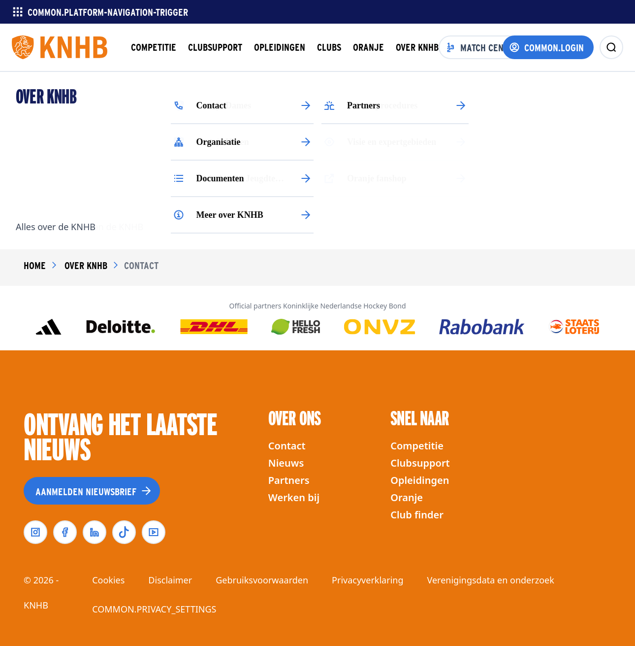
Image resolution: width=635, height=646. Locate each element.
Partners (289, 480)
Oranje (406, 497)
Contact (287, 445)
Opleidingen (419, 480)
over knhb (85, 265)
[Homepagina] (59, 47)
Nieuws (286, 463)
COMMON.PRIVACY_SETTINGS (154, 609)
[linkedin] (94, 532)
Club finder (417, 514)
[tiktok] (124, 532)
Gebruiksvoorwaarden (262, 580)
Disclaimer (170, 580)
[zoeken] (611, 47)
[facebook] (65, 532)
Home (35, 265)
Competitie (417, 445)
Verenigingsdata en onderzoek (490, 580)
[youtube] (153, 532)
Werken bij (293, 497)
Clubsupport (420, 463)
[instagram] (35, 532)
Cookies (108, 580)
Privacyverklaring (367, 580)
